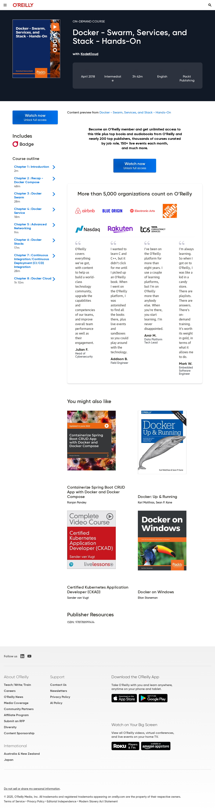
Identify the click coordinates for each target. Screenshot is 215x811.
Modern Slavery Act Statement (98, 801)
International (15, 745)
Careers (9, 691)
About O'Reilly (16, 676)
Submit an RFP (14, 721)
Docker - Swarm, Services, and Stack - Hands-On (135, 112)
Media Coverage (16, 703)
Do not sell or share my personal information (32, 788)
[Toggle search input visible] (210, 5)
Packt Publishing (187, 78)
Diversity (10, 727)
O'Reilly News (13, 697)
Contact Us (58, 685)
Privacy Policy (60, 697)
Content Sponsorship (19, 733)
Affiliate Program (16, 715)
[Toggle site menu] (5, 5)
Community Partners (18, 709)
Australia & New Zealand (22, 754)
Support (57, 676)
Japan (8, 760)
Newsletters (58, 691)
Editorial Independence (61, 801)
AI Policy (56, 703)
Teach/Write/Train (17, 685)
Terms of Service (14, 801)
